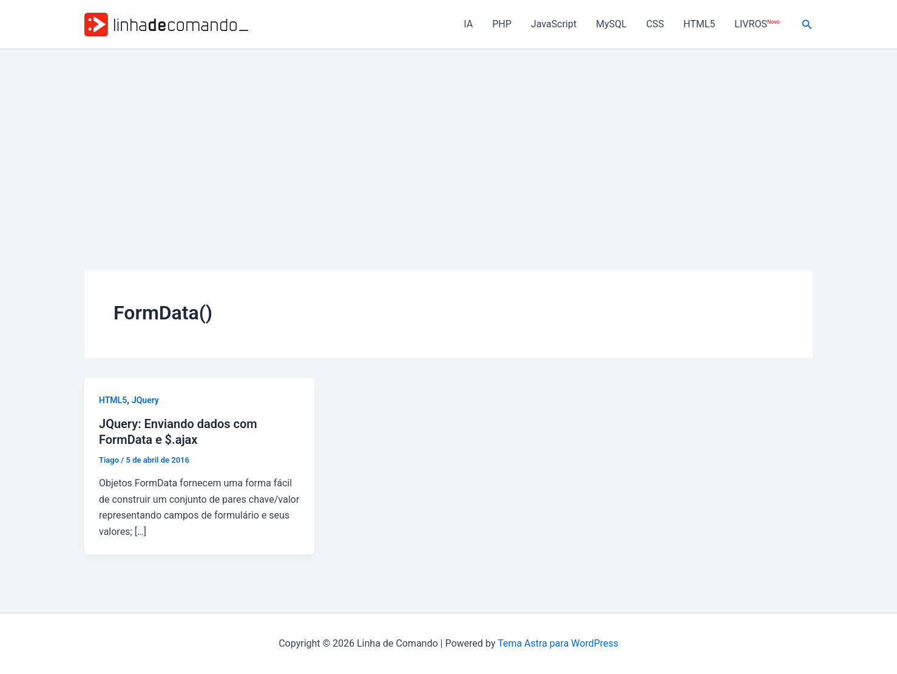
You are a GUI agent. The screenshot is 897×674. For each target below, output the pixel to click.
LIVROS (756, 24)
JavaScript (554, 24)
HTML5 (699, 24)
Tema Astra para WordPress (558, 643)
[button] (807, 24)
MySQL (611, 24)
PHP (502, 24)
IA (468, 24)
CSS (655, 24)
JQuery (145, 400)
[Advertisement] (448, 140)
